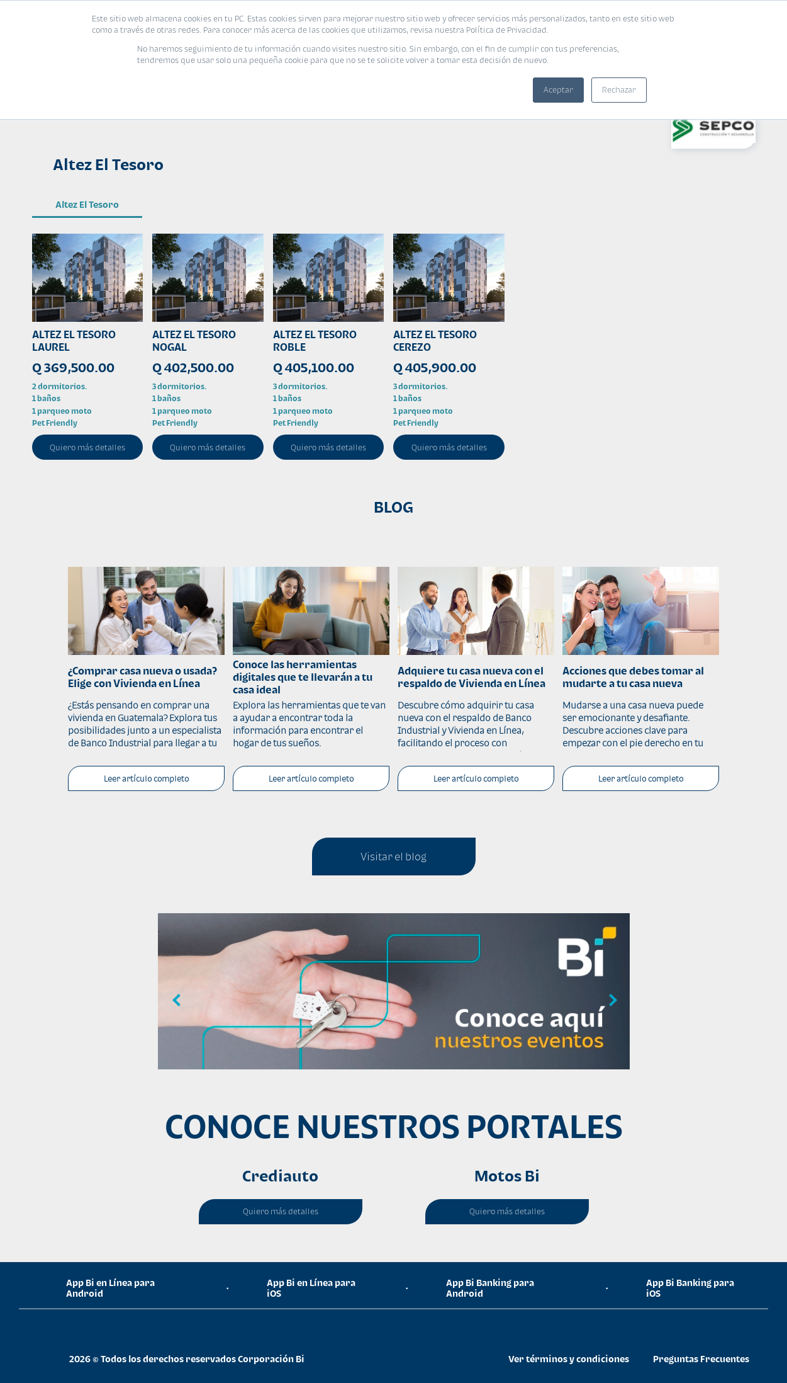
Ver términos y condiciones (568, 1358)
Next (610, 1000)
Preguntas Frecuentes (701, 1358)
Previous (176, 1000)
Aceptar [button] (558, 89)
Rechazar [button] (619, 89)
